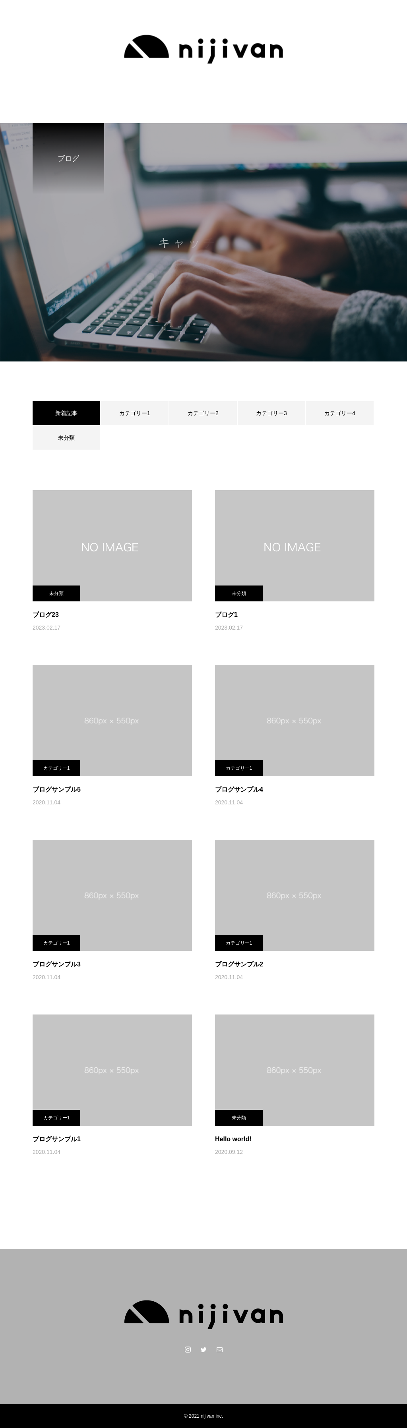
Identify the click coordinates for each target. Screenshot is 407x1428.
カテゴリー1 (134, 413)
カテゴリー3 (271, 413)
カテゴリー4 (339, 413)
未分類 (66, 438)
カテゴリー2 (203, 413)
